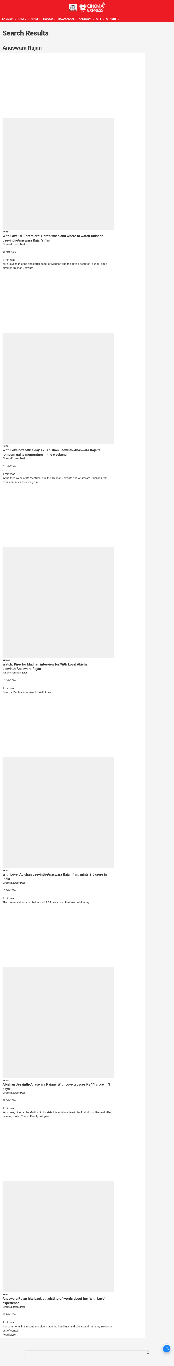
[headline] (58, 238)
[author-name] (58, 244)
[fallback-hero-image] (58, 143)
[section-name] (5, 231)
